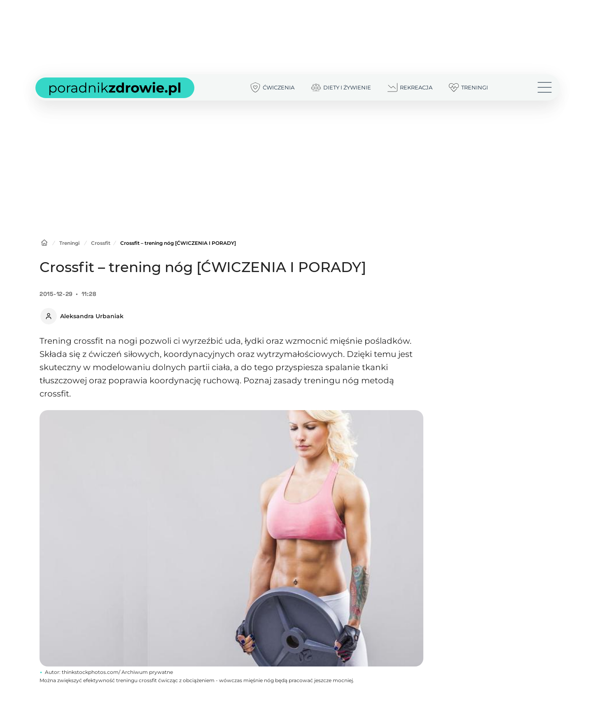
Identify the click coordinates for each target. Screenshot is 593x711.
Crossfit (100, 243)
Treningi (69, 243)
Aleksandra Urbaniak (92, 316)
